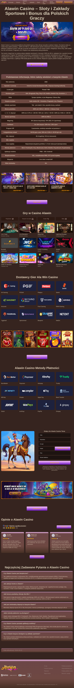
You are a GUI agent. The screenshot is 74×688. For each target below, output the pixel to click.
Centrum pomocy (48, 668)
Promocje (10, 2)
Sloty (64, 219)
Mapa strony (47, 673)
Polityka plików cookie (67, 671)
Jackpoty (32, 2)
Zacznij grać (37, 357)
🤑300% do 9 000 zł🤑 (37, 64)
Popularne (10, 219)
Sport (38, 2)
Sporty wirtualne (52, 2)
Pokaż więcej (37, 556)
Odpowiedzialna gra (67, 668)
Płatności (46, 671)
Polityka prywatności (67, 666)
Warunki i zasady (66, 673)
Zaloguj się (59, 2)
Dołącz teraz (37, 202)
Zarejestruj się (68, 2)
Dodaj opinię (64, 526)
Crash (46, 219)
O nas (45, 666)
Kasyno (18, 2)
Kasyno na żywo (28, 219)
